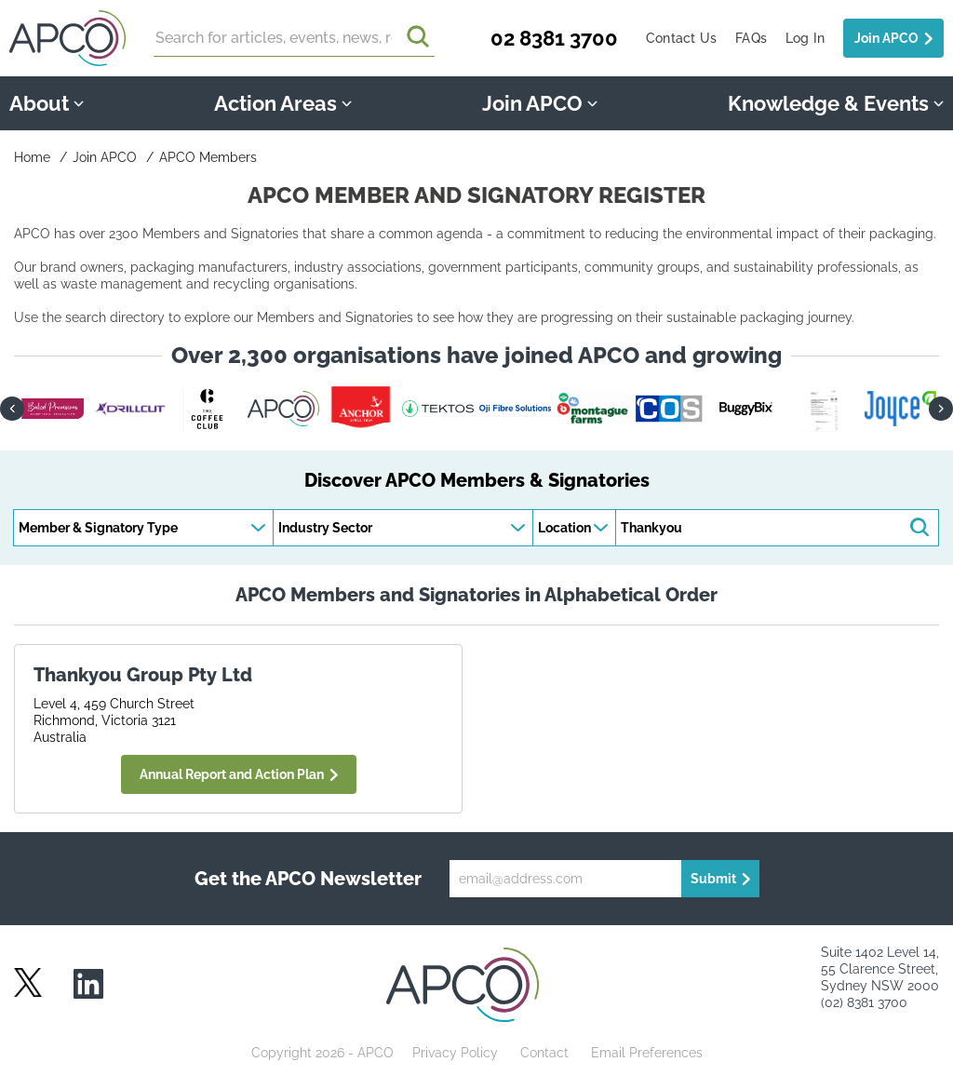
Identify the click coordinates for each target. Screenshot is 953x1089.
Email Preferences (647, 1052)
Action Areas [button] (283, 103)
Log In (805, 38)
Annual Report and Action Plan (232, 774)
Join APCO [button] (539, 103)
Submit (713, 878)
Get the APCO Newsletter (308, 878)
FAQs (751, 38)
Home (32, 157)
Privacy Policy (455, 1052)
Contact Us (681, 38)
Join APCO (886, 38)
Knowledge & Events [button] (836, 103)
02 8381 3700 (554, 38)
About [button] (46, 103)
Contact (544, 1052)
